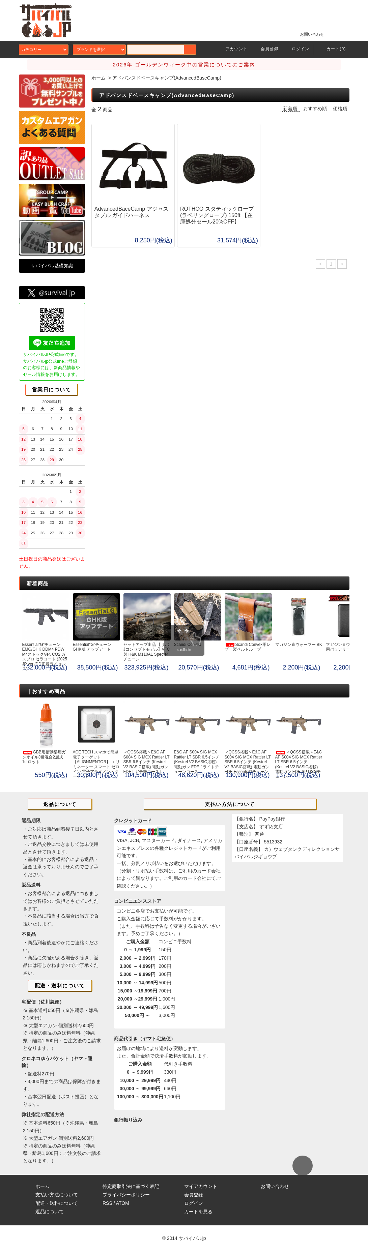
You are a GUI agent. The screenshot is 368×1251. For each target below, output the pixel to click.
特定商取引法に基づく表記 (131, 1186)
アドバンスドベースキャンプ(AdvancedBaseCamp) (166, 78)
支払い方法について (56, 1194)
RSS (107, 1203)
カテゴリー (43, 49)
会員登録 (266, 49)
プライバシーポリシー (126, 1194)
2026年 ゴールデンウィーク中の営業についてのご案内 (184, 64)
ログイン (297, 49)
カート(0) (332, 49)
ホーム (98, 78)
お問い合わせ (308, 34)
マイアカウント (200, 1186)
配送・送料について (56, 1203)
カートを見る (198, 1211)
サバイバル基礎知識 (52, 265)
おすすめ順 (315, 108)
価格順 (340, 108)
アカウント (232, 49)
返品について (49, 1211)
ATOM (122, 1203)
